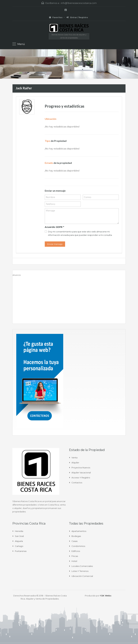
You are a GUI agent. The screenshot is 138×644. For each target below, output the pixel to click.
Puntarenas (20, 551)
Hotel (74, 561)
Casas (74, 541)
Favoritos (55, 17)
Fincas (75, 556)
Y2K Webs (105, 595)
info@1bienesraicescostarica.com (79, 3)
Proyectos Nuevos (81, 467)
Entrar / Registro (77, 17)
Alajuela (19, 541)
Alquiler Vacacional (81, 472)
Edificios (76, 551)
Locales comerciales (82, 566)
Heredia (19, 531)
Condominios (78, 546)
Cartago (19, 546)
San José (19, 536)
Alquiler (75, 462)
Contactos (77, 482)
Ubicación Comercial (82, 576)
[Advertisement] (69, 298)
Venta (74, 457)
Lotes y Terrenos (80, 571)
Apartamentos (79, 531)
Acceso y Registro (81, 477)
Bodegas (76, 536)
